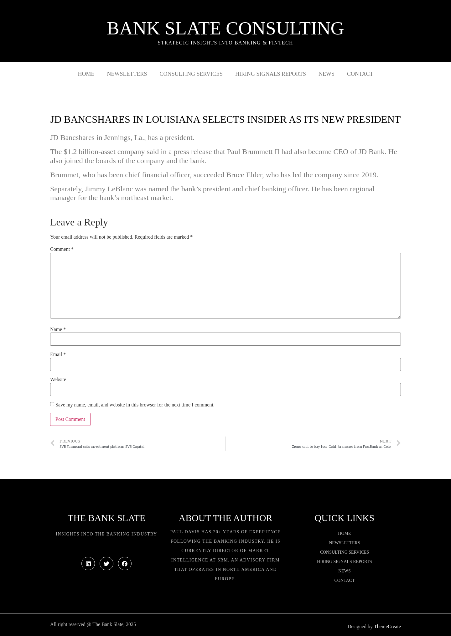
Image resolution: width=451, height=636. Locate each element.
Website (58, 379)
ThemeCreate (387, 626)
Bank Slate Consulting (225, 28)
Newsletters (127, 74)
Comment (62, 249)
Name (58, 329)
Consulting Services (191, 74)
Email (58, 354)
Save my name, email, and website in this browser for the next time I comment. (135, 404)
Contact (360, 74)
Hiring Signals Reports (270, 74)
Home (86, 74)
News (326, 74)
